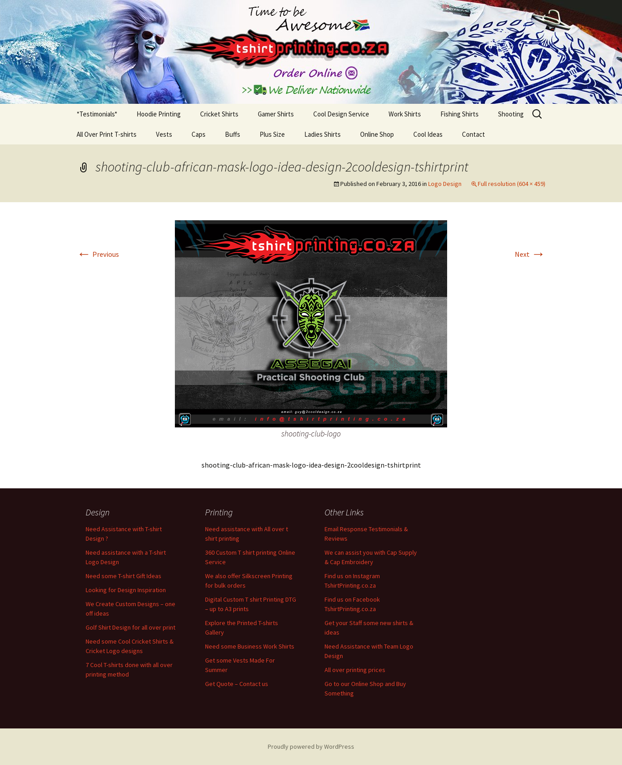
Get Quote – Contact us (236, 684)
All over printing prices (355, 670)
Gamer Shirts (276, 114)
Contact (473, 134)
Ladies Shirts (322, 134)
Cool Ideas (428, 134)
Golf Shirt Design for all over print (130, 627)
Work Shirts (405, 114)
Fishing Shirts (459, 114)
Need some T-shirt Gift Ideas (123, 576)
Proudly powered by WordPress (311, 746)
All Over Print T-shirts (107, 134)
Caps (199, 134)
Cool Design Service (341, 114)
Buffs (232, 134)
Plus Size (272, 134)
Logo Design (445, 184)
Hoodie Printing (159, 114)
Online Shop (377, 134)
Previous (98, 254)
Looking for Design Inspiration (126, 590)
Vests (164, 134)
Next (530, 254)
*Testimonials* (97, 114)
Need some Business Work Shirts (249, 646)
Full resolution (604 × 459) (511, 184)
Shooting (511, 114)
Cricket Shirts (219, 114)
